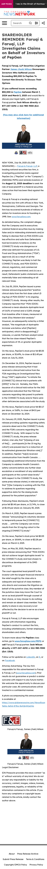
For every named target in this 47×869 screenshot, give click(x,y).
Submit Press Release (13, 859)
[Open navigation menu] (4, 23)
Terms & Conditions (35, 859)
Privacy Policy (36, 864)
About (12, 854)
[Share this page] (43, 23)
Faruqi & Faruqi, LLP (27, 166)
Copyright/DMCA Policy (15, 864)
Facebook (10, 660)
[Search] (19, 23)
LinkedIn (30, 657)
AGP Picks (7, 4)
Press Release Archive (27, 854)
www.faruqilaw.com (21, 216)
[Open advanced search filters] (36, 23)
